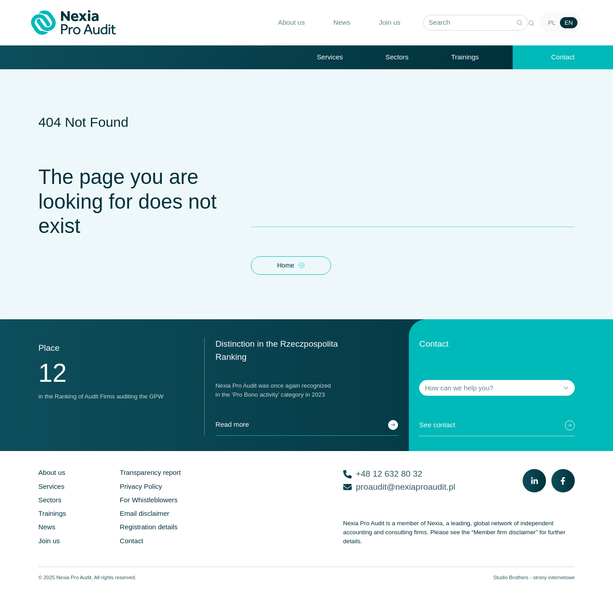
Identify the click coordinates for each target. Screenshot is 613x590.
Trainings (465, 57)
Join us (383, 23)
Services (330, 57)
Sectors (396, 57)
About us (284, 23)
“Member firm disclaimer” (505, 534)
